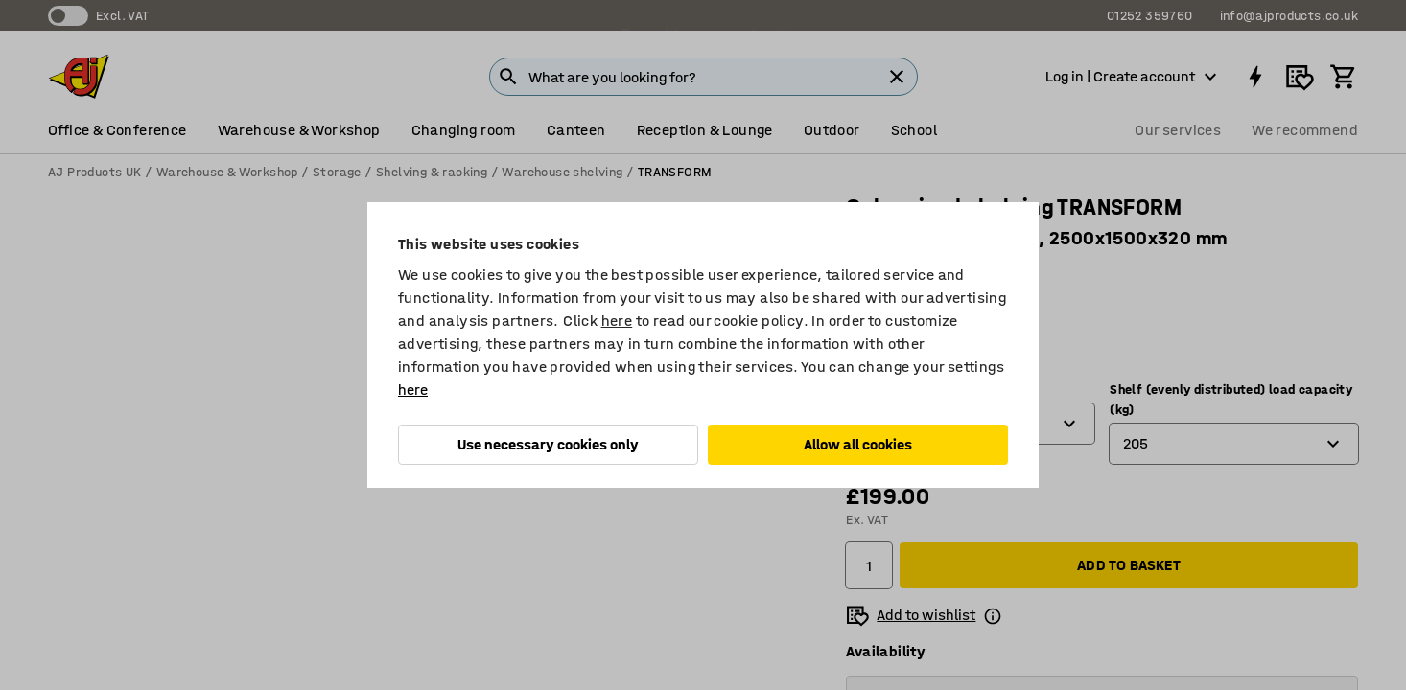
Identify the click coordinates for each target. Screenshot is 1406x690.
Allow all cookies (858, 444)
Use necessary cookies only (548, 444)
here (617, 320)
